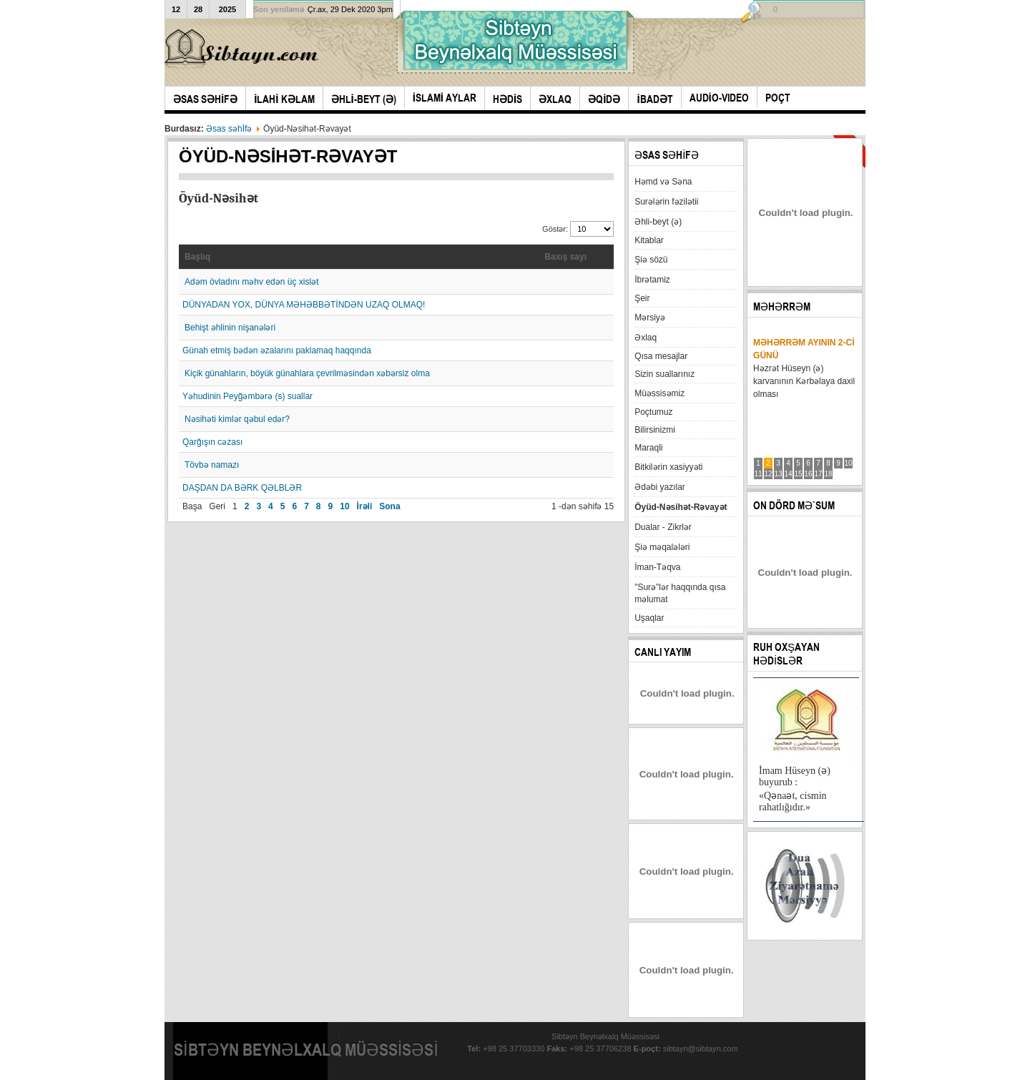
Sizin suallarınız (664, 374)
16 (809, 474)
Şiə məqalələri (662, 547)
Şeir (641, 298)
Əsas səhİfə (229, 129)
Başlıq (197, 257)
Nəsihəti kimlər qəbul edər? (237, 419)
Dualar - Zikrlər (663, 527)
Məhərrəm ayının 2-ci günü (803, 349)
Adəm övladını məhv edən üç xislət (251, 282)
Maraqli (648, 448)
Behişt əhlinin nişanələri (230, 328)
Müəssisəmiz (659, 393)
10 (344, 506)
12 (768, 474)
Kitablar (649, 240)
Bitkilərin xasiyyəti (668, 467)
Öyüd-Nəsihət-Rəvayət (680, 507)
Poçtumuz (653, 412)
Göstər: (556, 229)
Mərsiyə (649, 318)
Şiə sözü (650, 260)
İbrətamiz (652, 280)
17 (819, 474)
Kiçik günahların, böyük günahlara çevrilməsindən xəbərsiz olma (307, 373)
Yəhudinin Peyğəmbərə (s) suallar (247, 396)
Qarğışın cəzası (212, 442)
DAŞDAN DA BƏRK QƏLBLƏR (242, 488)
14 (789, 474)
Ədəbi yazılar (659, 487)
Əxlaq (645, 338)
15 (799, 474)
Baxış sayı (565, 257)
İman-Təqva (657, 567)
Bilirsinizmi (654, 430)
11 (758, 474)
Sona (389, 506)
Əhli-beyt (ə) (658, 222)
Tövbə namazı (212, 465)
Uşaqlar (649, 618)
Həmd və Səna (663, 182)
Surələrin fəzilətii (666, 202)
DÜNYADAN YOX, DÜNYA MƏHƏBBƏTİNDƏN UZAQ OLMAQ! (303, 305)
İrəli (365, 506)
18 (829, 474)
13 (779, 474)
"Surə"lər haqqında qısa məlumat (679, 593)
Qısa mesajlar (660, 356)
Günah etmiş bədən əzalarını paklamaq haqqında (276, 350)
